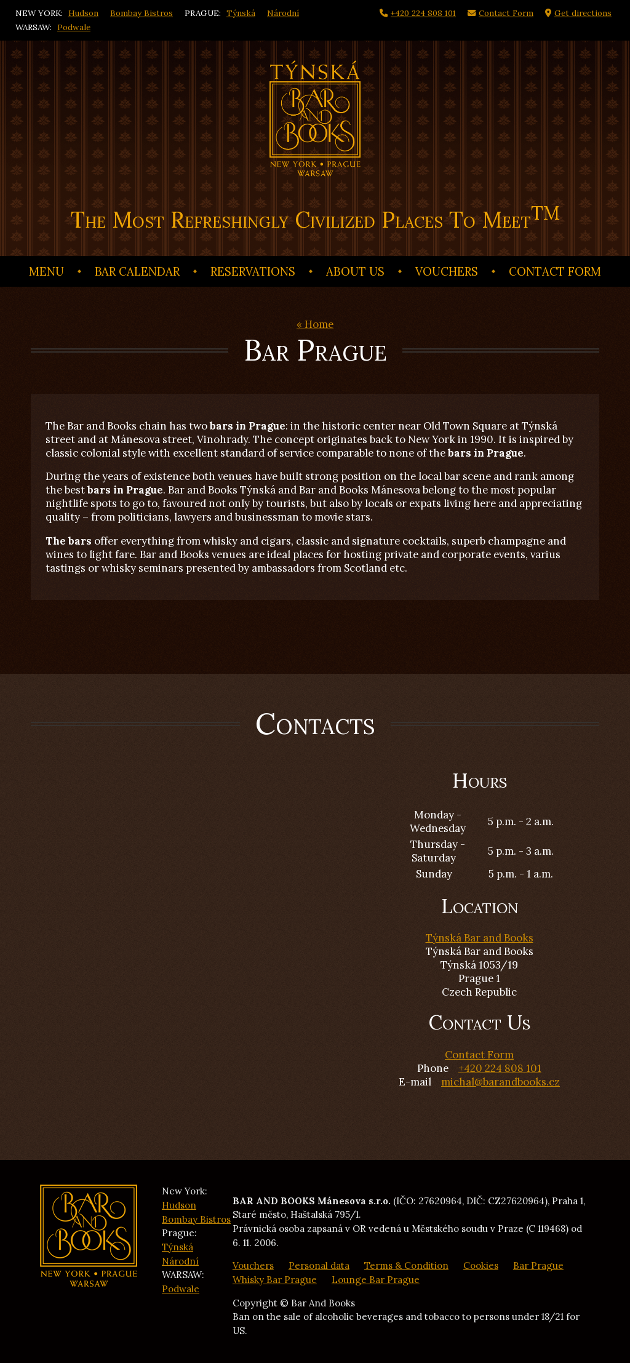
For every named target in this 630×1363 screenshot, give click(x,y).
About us (355, 271)
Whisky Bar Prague (275, 1279)
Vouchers (446, 271)
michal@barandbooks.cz (500, 1082)
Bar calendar (137, 271)
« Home (315, 324)
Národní (283, 12)
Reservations (252, 271)
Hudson (83, 12)
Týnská (240, 12)
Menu (46, 271)
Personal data (319, 1265)
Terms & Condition (406, 1265)
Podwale (73, 27)
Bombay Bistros (141, 12)
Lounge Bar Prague (376, 1279)
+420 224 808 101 (499, 1068)
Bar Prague (538, 1265)
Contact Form (555, 271)
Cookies (480, 1265)
